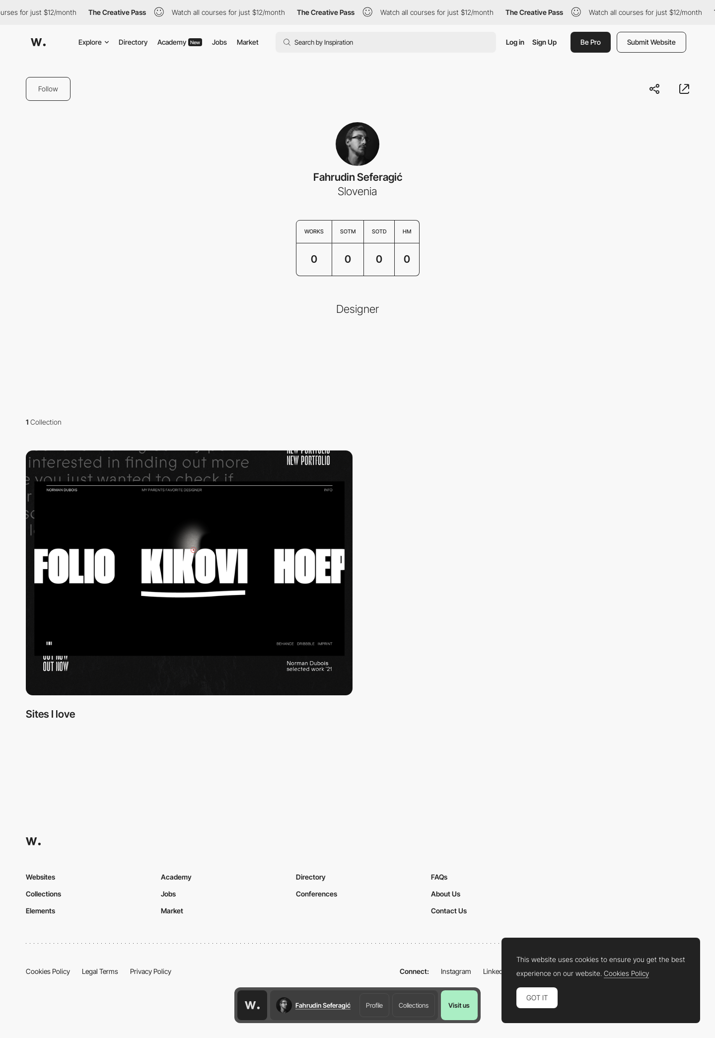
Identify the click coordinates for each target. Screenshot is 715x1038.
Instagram (456, 971)
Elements (40, 910)
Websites (40, 877)
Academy (179, 42)
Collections (414, 1005)
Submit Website (651, 42)
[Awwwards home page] (252, 1005)
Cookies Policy (48, 971)
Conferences (316, 894)
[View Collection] (189, 573)
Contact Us (449, 910)
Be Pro (590, 42)
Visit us (459, 1005)
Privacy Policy (150, 971)
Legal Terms (100, 971)
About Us (445, 894)
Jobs (219, 42)
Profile (374, 1005)
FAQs (439, 877)
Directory (133, 42)
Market (248, 42)
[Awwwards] (38, 42)
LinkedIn (495, 971)
